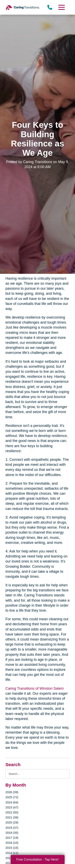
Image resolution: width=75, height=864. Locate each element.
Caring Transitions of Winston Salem (34, 688)
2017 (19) (11, 837)
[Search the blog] (37, 774)
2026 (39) (11, 792)
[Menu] (61, 7)
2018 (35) (11, 832)
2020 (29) (11, 822)
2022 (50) (11, 812)
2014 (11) (11, 853)
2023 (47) (11, 807)
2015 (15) (11, 847)
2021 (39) (11, 817)
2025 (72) (11, 797)
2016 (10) (11, 842)
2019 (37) (11, 827)
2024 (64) (11, 802)
